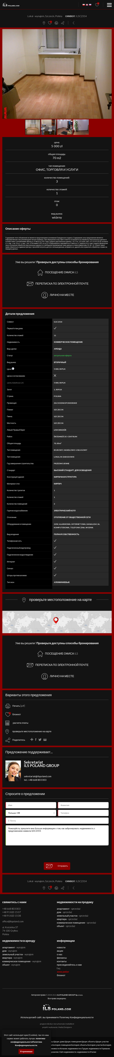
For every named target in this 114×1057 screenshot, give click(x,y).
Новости (61, 947)
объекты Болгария (88, 1045)
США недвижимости (67, 1052)
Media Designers (65, 1027)
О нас (59, 954)
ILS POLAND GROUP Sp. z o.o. (70, 995)
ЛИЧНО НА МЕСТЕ (57, 295)
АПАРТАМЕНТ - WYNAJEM (14, 947)
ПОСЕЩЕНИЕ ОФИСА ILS (58, 273)
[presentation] (56, 854)
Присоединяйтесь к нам (69, 964)
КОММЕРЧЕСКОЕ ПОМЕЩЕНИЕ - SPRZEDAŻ (76, 922)
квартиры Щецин (52, 1041)
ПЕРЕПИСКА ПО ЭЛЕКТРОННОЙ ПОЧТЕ (57, 284)
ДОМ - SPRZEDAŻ (64, 912)
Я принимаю (26, 1051)
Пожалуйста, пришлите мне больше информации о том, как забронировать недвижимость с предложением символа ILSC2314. (57, 835)
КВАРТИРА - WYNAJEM (12, 957)
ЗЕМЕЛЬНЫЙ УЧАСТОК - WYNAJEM (17, 954)
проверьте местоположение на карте (28, 731)
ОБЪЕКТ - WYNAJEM (11, 964)
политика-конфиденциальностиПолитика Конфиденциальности (28, 1041)
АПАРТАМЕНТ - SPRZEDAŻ (68, 908)
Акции (60, 950)
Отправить (57, 866)
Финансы (62, 957)
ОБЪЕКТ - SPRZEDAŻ (66, 926)
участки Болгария (103, 1045)
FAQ (58, 968)
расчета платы (16, 722)
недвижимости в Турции (78, 1048)
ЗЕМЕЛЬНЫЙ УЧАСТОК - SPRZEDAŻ (72, 915)
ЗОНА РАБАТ (63, 971)
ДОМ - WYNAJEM (9, 950)
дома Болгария (54, 1045)
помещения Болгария (70, 1045)
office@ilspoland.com (13, 921)
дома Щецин (65, 1041)
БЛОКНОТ (61, 975)
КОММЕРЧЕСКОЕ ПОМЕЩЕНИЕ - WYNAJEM (21, 961)
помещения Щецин (79, 1041)
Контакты (62, 961)
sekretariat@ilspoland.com (37, 776)
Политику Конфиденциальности (76, 1017)
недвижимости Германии (99, 1048)
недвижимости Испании (57, 1048)
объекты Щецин (94, 1041)
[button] (108, 31)
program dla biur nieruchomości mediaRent (57, 1024)
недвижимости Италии (86, 1052)
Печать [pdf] (15, 705)
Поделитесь (18, 740)
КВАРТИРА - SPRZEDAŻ (67, 919)
